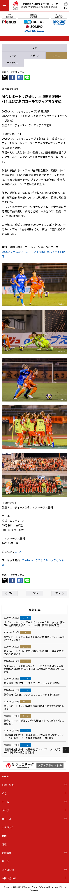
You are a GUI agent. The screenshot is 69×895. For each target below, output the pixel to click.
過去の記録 (8, 870)
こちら (18, 552)
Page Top (66, 750)
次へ (57, 593)
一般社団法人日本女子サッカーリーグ (35, 6)
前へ (11, 593)
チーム (5, 802)
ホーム (5, 776)
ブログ (5, 810)
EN (65, 8)
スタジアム (8, 827)
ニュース (6, 819)
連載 (4, 844)
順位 (4, 793)
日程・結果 (8, 785)
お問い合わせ (9, 878)
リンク (5, 861)
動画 (4, 836)
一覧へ (34, 593)
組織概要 (6, 853)
